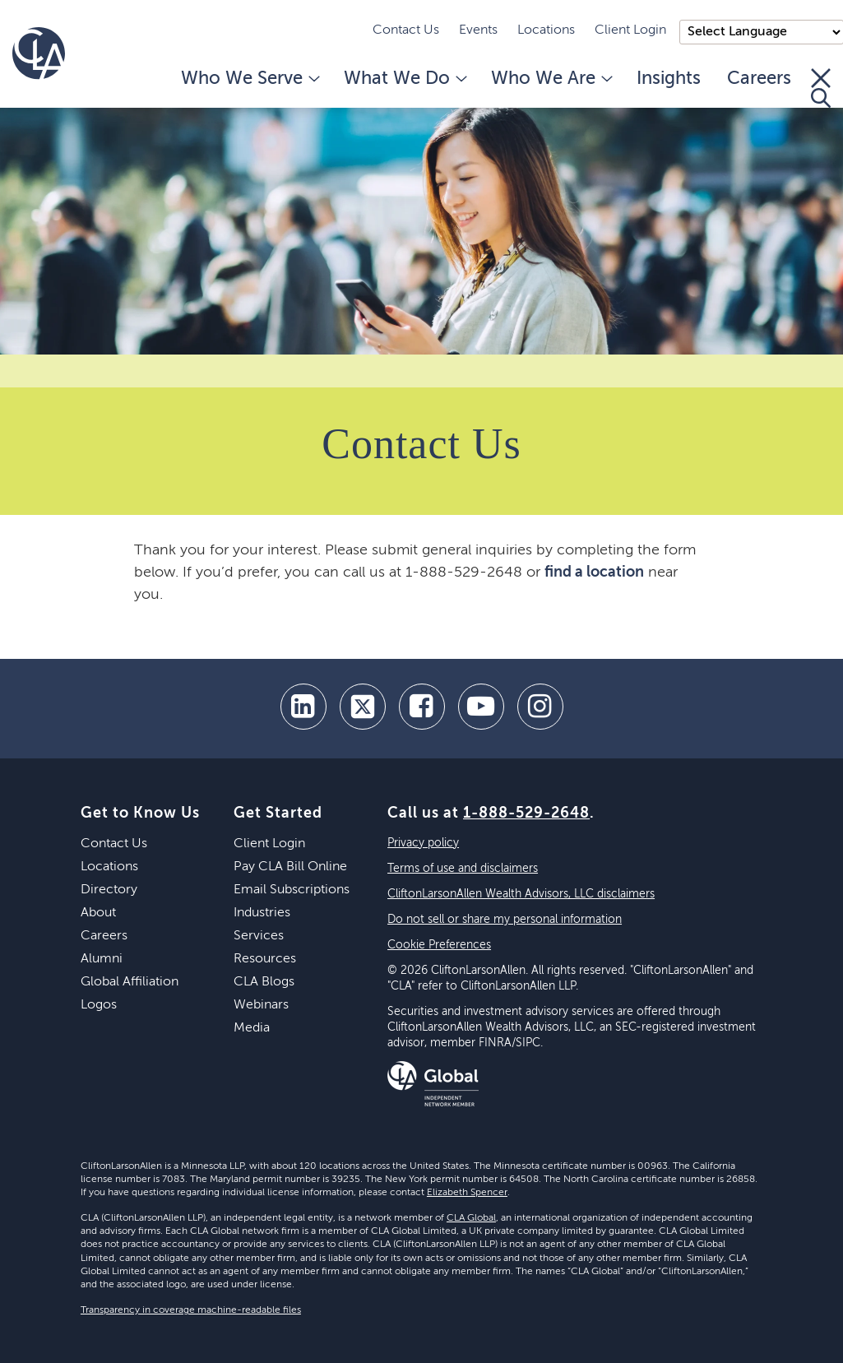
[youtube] (481, 707)
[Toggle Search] (821, 88)
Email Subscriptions (292, 890)
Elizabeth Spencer (467, 1193)
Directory (109, 890)
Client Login (630, 30)
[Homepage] (38, 53)
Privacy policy (423, 843)
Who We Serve (249, 79)
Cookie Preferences (439, 945)
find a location (594, 572)
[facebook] (422, 707)
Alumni (102, 959)
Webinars (261, 1005)
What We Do (404, 79)
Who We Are (550, 79)
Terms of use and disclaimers (462, 868)
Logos (99, 1005)
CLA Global (471, 1218)
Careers (759, 79)
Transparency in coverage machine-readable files (191, 1310)
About (98, 913)
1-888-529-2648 (526, 813)
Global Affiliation (129, 982)
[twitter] (363, 707)
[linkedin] (303, 707)
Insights (669, 79)
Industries (262, 913)
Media (252, 1028)
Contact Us (406, 30)
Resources (265, 959)
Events (478, 30)
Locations (546, 30)
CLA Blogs (264, 982)
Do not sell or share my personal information (504, 919)
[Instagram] (540, 707)
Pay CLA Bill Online (290, 867)
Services (259, 936)
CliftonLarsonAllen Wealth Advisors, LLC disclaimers (521, 894)
